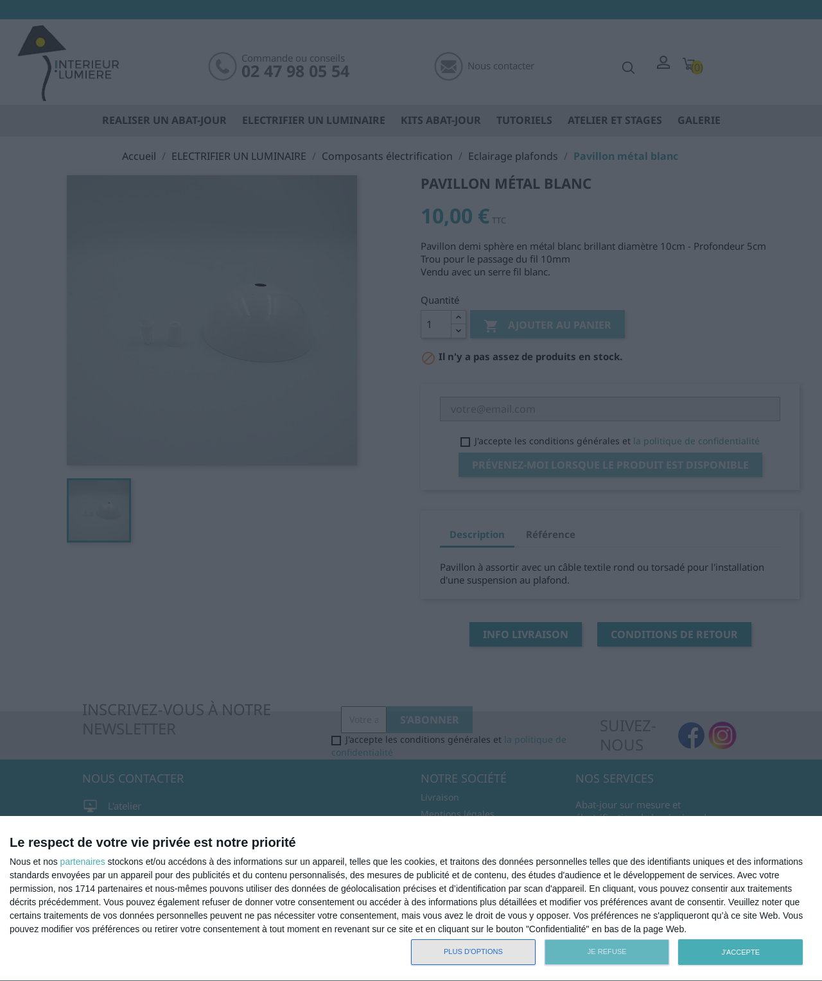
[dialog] (411, 899)
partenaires (82, 861)
